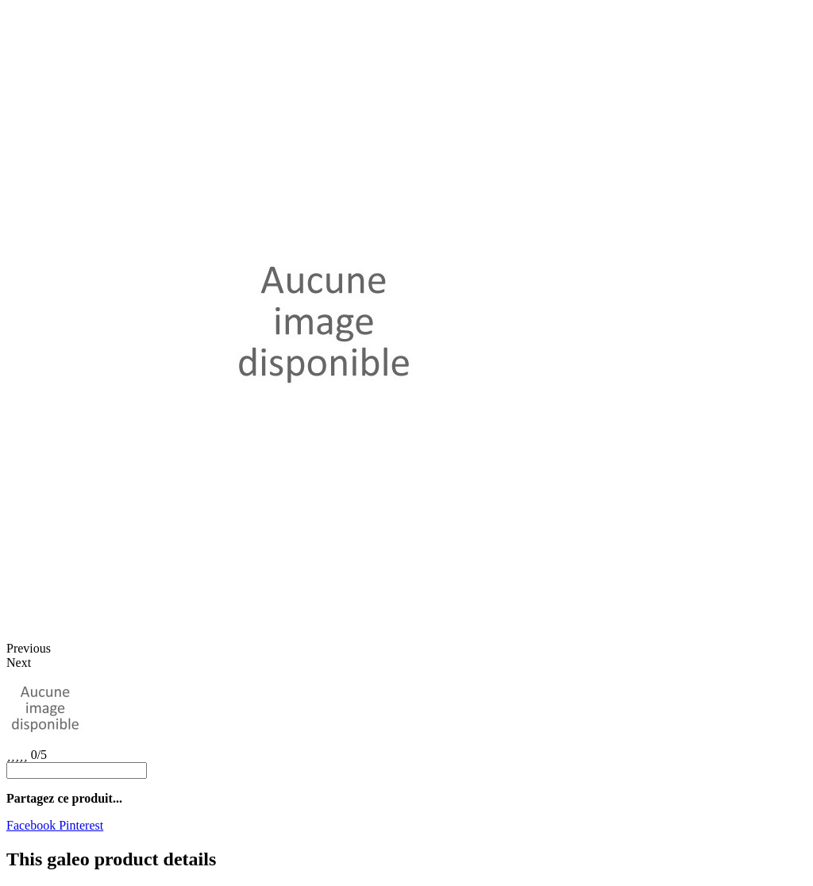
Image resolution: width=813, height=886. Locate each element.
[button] (406, 648)
